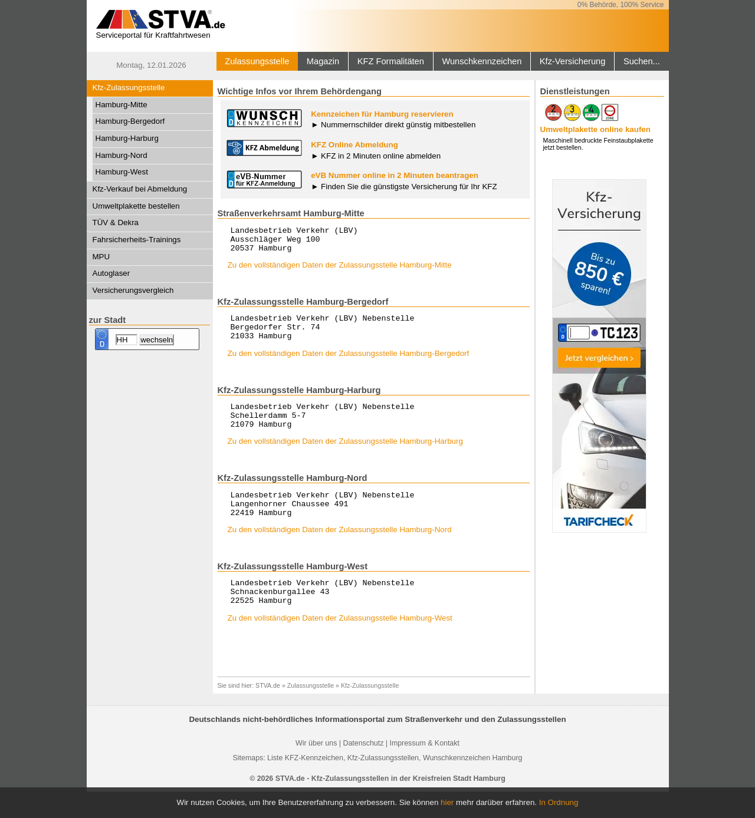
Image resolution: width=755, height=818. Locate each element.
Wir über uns (316, 770)
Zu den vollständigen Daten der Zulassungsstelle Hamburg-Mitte (340, 270)
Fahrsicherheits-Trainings (137, 239)
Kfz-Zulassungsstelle (129, 87)
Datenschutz (363, 770)
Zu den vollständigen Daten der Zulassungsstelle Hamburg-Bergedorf (349, 363)
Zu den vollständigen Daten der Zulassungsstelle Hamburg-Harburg (345, 457)
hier (447, 802)
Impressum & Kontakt (424, 770)
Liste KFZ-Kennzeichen (305, 784)
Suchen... (641, 61)
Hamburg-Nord (121, 155)
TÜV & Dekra (116, 222)
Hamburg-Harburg (127, 138)
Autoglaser (111, 273)
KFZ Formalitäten (390, 61)
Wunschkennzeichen (481, 61)
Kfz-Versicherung (573, 61)
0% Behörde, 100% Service (620, 5)
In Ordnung (559, 802)
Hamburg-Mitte (121, 104)
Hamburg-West (122, 171)
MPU (101, 256)
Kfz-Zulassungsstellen (383, 784)
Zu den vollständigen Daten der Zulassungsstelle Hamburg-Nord (340, 550)
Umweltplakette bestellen (136, 206)
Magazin (323, 61)
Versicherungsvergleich (133, 290)
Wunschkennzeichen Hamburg (473, 784)
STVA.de (267, 711)
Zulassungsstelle (257, 61)
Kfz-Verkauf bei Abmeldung (140, 188)
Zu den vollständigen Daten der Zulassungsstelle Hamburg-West (340, 644)
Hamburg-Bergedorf (130, 121)
